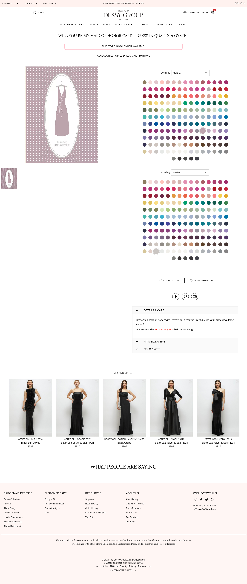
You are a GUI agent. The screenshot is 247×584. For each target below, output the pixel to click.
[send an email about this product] (194, 296)
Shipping (89, 499)
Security (123, 566)
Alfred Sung (9, 508)
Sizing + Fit (50, 499)
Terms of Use (144, 566)
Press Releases (133, 508)
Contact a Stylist (52, 508)
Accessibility (102, 566)
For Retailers (132, 517)
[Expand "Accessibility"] (10, 3)
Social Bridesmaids (13, 522)
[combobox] (188, 73)
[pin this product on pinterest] (185, 296)
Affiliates (114, 566)
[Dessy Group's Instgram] (196, 499)
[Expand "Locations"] (30, 3)
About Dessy (132, 499)
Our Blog (130, 522)
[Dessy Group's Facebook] (202, 499)
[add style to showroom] (201, 280)
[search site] (39, 12)
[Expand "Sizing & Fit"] (50, 3)
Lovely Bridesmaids (13, 517)
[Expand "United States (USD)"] (123, 570)
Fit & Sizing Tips (164, 329)
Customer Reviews (135, 504)
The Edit (89, 517)
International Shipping (95, 513)
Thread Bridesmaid (13, 526)
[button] (62, 115)
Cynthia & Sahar (12, 513)
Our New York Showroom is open (123, 3)
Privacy (132, 566)
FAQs (47, 513)
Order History (91, 508)
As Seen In (131, 513)
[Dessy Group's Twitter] (208, 499)
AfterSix (7, 504)
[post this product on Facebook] (175, 296)
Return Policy (91, 504)
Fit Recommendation (54, 504)
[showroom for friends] (191, 12)
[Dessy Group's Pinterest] (213, 499)
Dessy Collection (12, 499)
